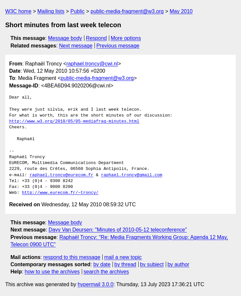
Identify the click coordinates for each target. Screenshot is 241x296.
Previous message (118, 45)
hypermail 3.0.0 (95, 284)
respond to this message (71, 257)
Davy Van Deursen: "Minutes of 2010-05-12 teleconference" (118, 229)
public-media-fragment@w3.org (127, 11)
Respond (96, 38)
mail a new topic (123, 257)
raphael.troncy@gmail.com (131, 175)
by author (178, 264)
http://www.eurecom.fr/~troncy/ (60, 193)
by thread (125, 264)
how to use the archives (52, 271)
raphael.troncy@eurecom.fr (61, 175)
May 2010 (181, 11)
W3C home (18, 11)
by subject (152, 264)
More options (126, 38)
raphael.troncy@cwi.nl (92, 63)
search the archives (106, 271)
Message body (65, 38)
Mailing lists (50, 11)
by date (101, 264)
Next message (76, 45)
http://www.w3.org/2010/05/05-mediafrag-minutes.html (74, 121)
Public (77, 11)
